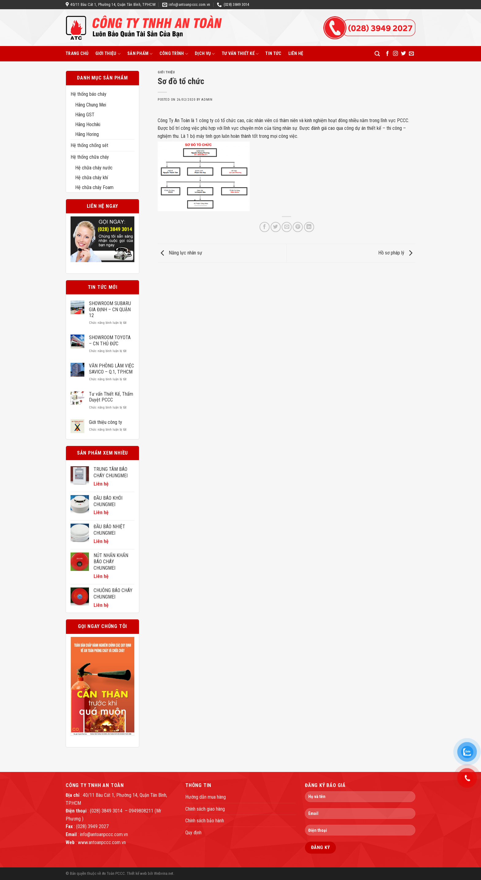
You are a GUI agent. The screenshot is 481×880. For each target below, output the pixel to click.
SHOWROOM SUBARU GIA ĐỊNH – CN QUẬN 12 (110, 309)
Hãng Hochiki (87, 124)
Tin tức (273, 53)
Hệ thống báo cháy (88, 94)
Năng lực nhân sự (180, 253)
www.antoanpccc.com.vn (102, 842)
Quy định (193, 832)
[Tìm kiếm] (377, 54)
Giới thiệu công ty (105, 422)
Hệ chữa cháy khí (91, 177)
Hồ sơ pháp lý (396, 253)
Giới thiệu (108, 54)
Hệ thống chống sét (89, 145)
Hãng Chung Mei (90, 105)
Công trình (174, 54)
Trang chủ (77, 53)
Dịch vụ (205, 54)
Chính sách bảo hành (204, 821)
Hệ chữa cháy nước (94, 168)
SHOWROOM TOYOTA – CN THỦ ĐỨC (110, 340)
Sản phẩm (140, 54)
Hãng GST (84, 115)
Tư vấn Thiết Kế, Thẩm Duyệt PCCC (111, 397)
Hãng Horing (87, 134)
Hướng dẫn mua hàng (205, 797)
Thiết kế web (137, 873)
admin (206, 100)
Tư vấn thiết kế (240, 54)
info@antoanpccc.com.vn (104, 834)
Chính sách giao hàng (205, 809)
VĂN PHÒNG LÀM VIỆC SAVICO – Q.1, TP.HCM (111, 368)
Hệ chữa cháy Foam (94, 187)
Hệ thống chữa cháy (90, 157)
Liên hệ (295, 53)
